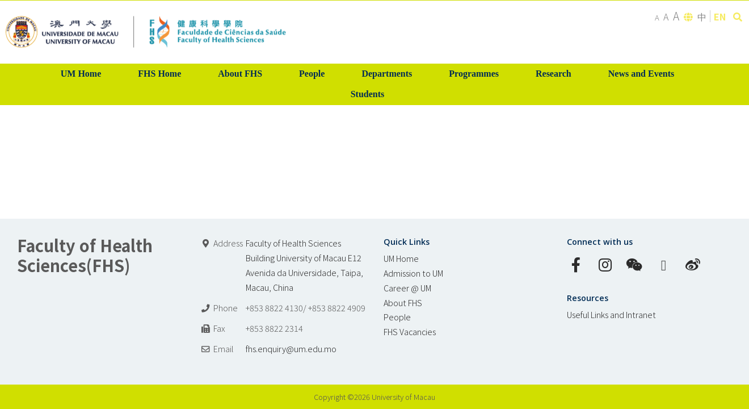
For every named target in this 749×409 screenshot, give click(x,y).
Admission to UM (413, 273)
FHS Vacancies (410, 331)
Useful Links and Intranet (611, 314)
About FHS (403, 302)
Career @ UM (407, 288)
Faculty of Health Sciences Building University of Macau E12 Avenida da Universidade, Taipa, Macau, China (304, 265)
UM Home (401, 258)
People (397, 317)
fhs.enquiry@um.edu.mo (291, 348)
